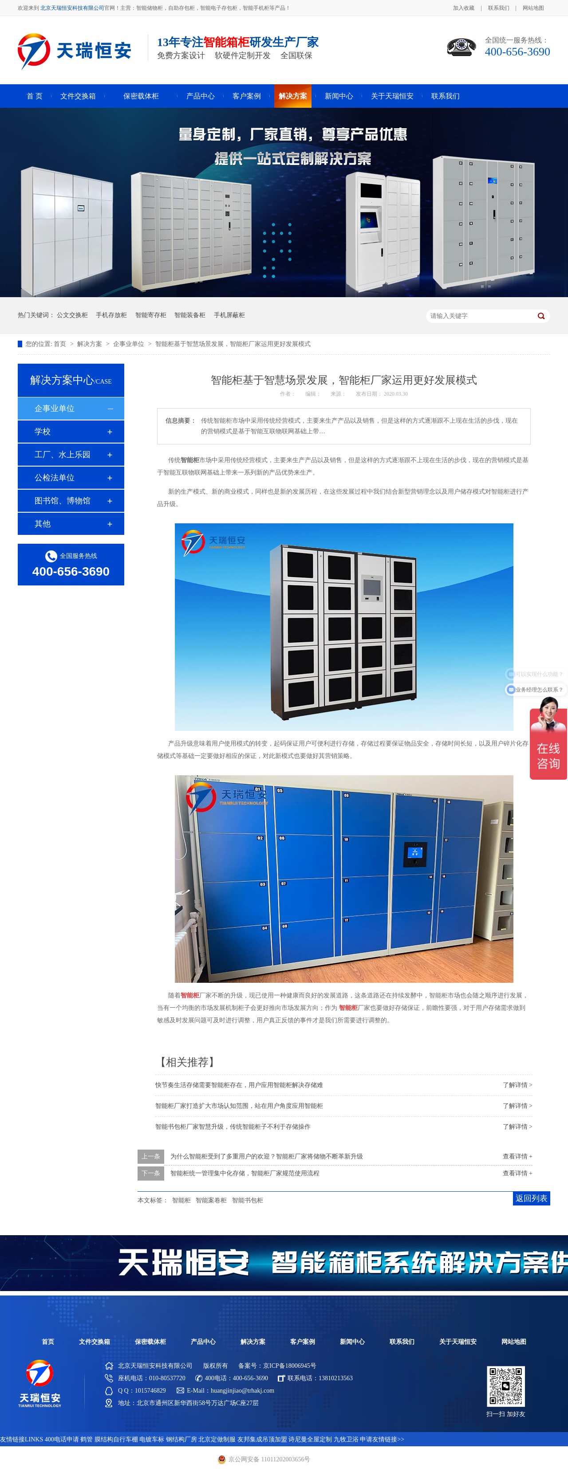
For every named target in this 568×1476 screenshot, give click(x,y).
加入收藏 (463, 8)
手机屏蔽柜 (229, 315)
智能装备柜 (189, 315)
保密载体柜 (141, 96)
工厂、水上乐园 (63, 454)
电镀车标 (151, 1439)
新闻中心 (339, 96)
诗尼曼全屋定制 (310, 1439)
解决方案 (293, 96)
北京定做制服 (217, 1439)
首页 (61, 344)
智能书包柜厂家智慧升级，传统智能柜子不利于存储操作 (233, 1126)
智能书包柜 (247, 1200)
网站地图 (533, 8)
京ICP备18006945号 (289, 1365)
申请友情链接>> (382, 1439)
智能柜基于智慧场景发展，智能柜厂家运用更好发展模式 (233, 344)
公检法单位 (55, 477)
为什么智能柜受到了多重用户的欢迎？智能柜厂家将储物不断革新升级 (266, 1156)
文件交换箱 (78, 96)
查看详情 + (517, 1156)
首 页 (35, 96)
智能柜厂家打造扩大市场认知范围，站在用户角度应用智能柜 (239, 1106)
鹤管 (86, 1439)
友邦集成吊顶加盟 (262, 1439)
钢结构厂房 (181, 1439)
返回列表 (532, 1198)
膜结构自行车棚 (116, 1439)
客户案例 (247, 96)
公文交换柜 (72, 315)
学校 (43, 431)
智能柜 (181, 1200)
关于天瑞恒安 (392, 96)
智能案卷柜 (211, 1200)
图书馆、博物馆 (63, 500)
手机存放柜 (111, 315)
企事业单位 (129, 344)
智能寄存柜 (150, 315)
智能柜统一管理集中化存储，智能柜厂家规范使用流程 (245, 1173)
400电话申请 (62, 1439)
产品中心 (200, 96)
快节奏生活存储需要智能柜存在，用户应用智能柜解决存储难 (239, 1085)
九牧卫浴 (346, 1439)
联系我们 (498, 8)
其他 (43, 523)
